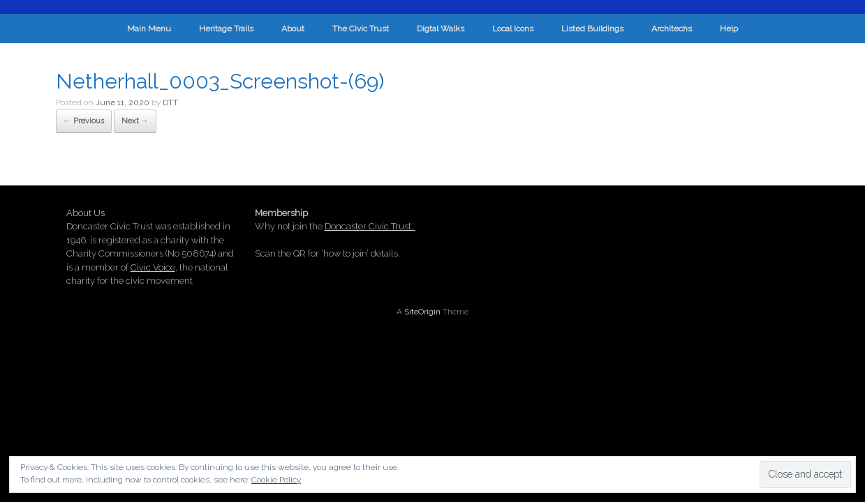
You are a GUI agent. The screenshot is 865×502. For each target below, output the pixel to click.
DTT (170, 102)
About (292, 28)
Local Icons (512, 28)
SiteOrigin (422, 312)
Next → (135, 121)
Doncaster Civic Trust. (370, 226)
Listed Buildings (592, 28)
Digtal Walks (440, 28)
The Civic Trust (360, 28)
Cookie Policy (276, 480)
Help (729, 28)
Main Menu (149, 28)
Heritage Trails (226, 28)
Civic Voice (153, 267)
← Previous (84, 121)
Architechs (671, 28)
